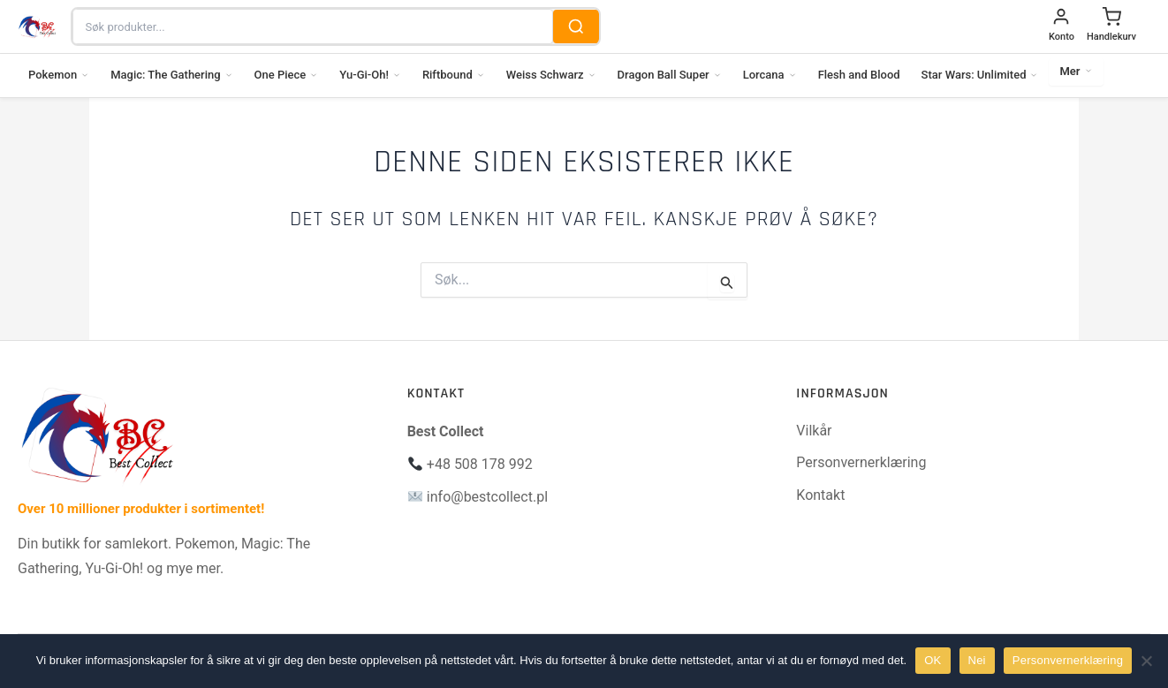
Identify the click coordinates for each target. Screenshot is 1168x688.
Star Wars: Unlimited (980, 74)
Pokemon (58, 74)
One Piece (286, 74)
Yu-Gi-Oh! (370, 74)
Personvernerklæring (861, 462)
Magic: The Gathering (171, 74)
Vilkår (813, 430)
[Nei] (1146, 660)
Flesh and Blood (859, 74)
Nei (977, 660)
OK (932, 660)
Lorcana (770, 74)
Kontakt (820, 495)
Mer (1075, 71)
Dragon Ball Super (670, 74)
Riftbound (453, 74)
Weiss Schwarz (551, 74)
